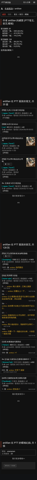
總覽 (4, 14)
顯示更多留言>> (18, 394)
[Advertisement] (18, 76)
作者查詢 (9, 8)
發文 (15, 14)
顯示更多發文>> (18, 196)
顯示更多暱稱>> (18, 458)
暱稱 (27, 14)
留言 (21, 14)
